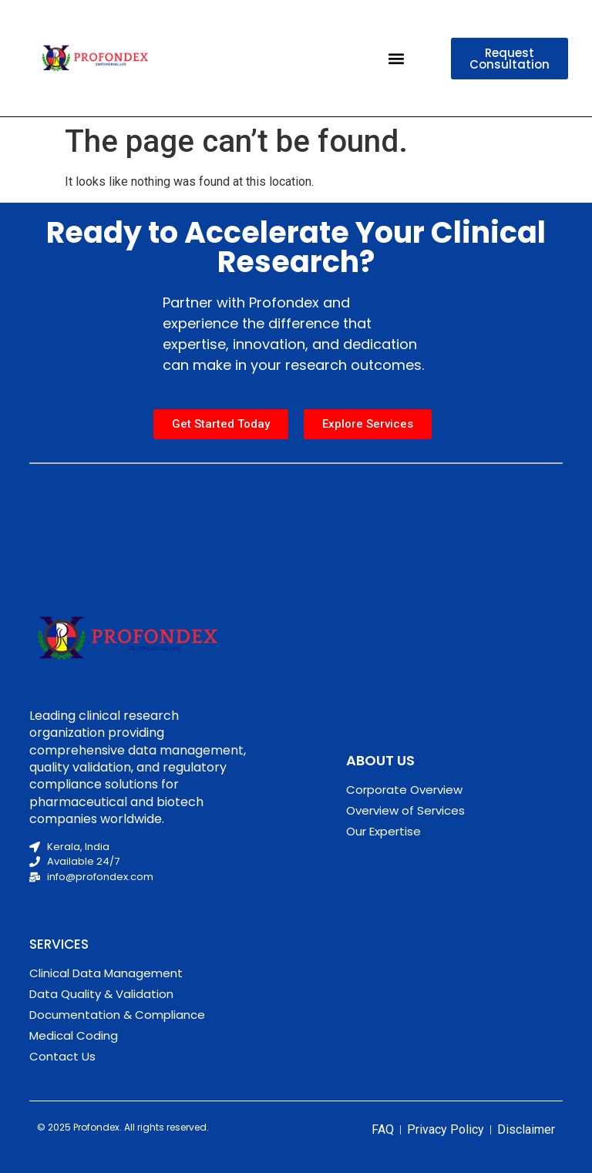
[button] (396, 58)
